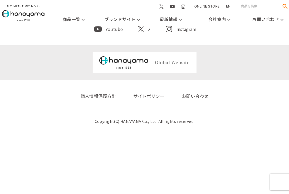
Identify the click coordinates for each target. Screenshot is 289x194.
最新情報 (171, 19)
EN (228, 6)
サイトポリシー (148, 96)
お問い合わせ (268, 19)
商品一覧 (74, 19)
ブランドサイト (122, 19)
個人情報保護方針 (98, 96)
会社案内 (219, 19)
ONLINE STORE (207, 12)
